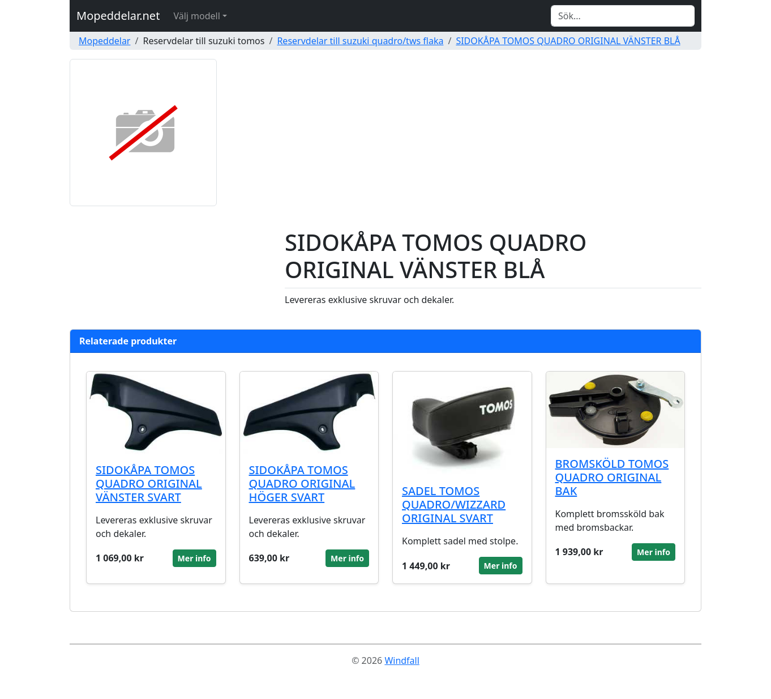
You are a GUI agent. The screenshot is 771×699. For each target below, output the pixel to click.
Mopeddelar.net (118, 15)
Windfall (401, 660)
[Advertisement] (493, 144)
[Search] (623, 16)
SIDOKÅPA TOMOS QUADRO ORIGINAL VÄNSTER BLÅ (568, 41)
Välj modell (196, 16)
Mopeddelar (104, 41)
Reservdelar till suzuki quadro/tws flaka (360, 41)
